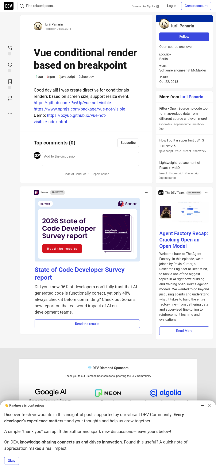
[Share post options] (10, 113)
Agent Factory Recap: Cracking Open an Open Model (183, 239)
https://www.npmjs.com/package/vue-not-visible (79, 109)
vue (39, 76)
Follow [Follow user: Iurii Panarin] (184, 37)
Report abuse (100, 174)
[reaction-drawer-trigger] (10, 50)
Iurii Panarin (54, 24)
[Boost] (10, 98)
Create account (196, 6)
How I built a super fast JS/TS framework (183, 145)
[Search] (22, 6)
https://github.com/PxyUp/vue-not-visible (72, 102)
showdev (86, 76)
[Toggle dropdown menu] (146, 192)
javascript (66, 76)
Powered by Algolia (145, 6)
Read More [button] (184, 331)
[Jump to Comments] (10, 67)
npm (50, 76)
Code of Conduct (75, 174)
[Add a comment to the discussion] (90, 159)
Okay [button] (11, 461)
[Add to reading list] (10, 83)
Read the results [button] (87, 324)
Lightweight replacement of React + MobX (183, 170)
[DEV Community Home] (8, 6)
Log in (171, 6)
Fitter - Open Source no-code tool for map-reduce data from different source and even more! (183, 118)
